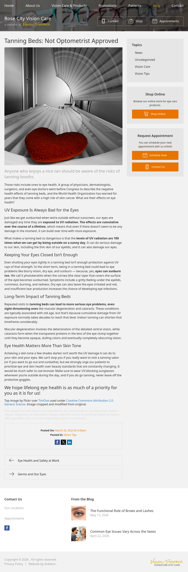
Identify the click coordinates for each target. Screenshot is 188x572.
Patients (135, 5)
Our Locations (14, 508)
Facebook (7, 528)
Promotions (108, 5)
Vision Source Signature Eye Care (167, 561)
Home (9, 5)
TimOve (43, 401)
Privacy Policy (13, 564)
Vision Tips (70, 435)
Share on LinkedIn (69, 442)
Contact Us (154, 166)
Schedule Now (154, 155)
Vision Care (142, 67)
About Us (33, 5)
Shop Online (154, 113)
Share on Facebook (57, 442)
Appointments (165, 20)
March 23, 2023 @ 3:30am (70, 430)
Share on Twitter (63, 442)
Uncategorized (145, 60)
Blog (156, 5)
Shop (135, 20)
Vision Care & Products (69, 5)
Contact (178, 5)
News (138, 53)
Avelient (49, 564)
